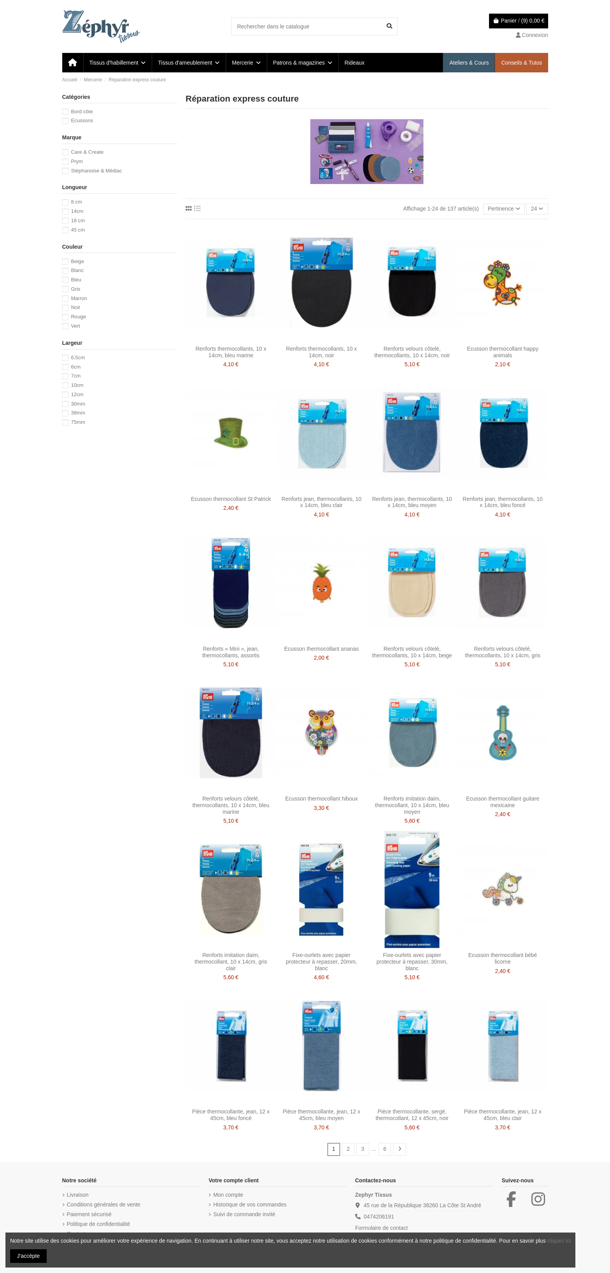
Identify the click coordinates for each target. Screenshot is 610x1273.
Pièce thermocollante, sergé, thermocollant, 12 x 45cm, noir (412, 1114)
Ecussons (82, 120)
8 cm (76, 202)
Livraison (78, 1195)
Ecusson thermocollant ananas (321, 649)
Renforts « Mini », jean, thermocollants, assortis (230, 652)
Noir (75, 307)
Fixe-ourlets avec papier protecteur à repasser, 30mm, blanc (412, 961)
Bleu (76, 280)
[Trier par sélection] (504, 209)
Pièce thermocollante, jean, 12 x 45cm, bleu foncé (231, 1114)
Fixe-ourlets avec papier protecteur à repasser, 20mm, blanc (321, 961)
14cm (77, 211)
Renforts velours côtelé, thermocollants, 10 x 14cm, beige (412, 652)
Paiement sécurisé (89, 1214)
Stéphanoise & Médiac (96, 171)
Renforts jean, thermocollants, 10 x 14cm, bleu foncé (502, 502)
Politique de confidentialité (98, 1224)
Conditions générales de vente (103, 1204)
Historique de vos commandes (249, 1204)
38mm (78, 413)
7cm (76, 376)
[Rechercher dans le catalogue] (389, 26)
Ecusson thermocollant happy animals (502, 352)
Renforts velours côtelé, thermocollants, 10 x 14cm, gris (502, 652)
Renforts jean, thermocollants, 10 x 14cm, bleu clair (321, 502)
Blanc (77, 270)
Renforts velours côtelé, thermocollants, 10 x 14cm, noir (412, 352)
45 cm (78, 230)
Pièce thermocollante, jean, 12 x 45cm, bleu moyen (321, 1114)
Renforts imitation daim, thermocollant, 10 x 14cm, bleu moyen (412, 805)
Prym (77, 161)
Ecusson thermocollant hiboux (321, 798)
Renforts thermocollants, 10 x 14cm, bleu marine (230, 352)
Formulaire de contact (381, 1228)
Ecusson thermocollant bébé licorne (502, 958)
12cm (77, 394)
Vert (75, 326)
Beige (77, 261)
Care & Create (87, 152)
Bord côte (82, 111)
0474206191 (379, 1216)
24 (537, 208)
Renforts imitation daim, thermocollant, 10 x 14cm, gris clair (231, 961)
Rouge (78, 317)
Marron (79, 298)
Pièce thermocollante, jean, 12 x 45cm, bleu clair (502, 1114)
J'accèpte (28, 1256)
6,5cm (78, 357)
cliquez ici (559, 1241)
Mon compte (228, 1195)
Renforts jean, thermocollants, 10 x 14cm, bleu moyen (412, 502)
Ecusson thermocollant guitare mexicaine (502, 801)
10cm (77, 385)
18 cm (78, 220)
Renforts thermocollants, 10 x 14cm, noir (321, 352)
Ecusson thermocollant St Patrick (231, 499)
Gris (75, 289)
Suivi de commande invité (244, 1214)
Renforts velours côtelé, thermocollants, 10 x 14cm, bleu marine (231, 805)
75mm (78, 422)
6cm (76, 367)
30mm (78, 404)
